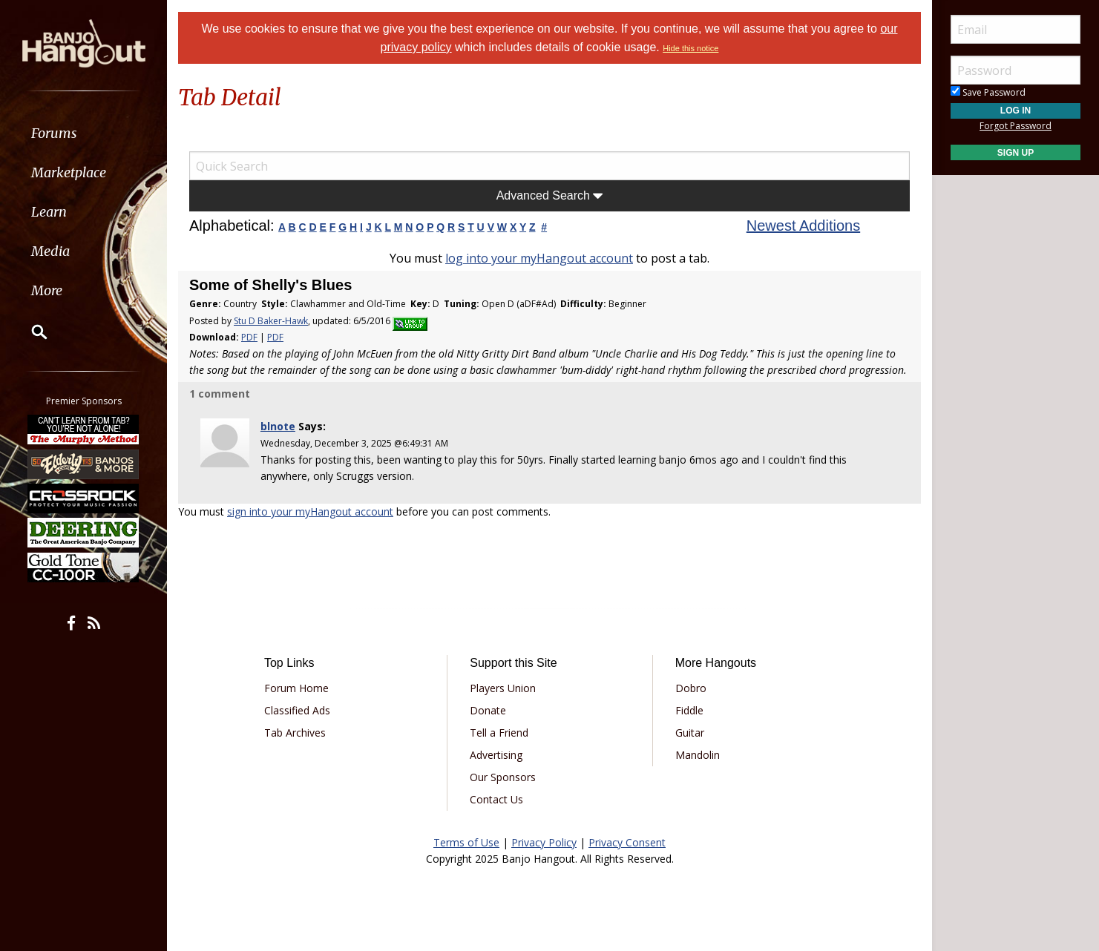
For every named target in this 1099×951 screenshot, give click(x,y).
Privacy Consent (627, 842)
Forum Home (296, 688)
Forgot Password (1016, 125)
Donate (488, 710)
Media (50, 251)
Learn (49, 211)
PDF (249, 337)
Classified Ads (297, 710)
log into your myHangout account (539, 258)
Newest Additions (803, 225)
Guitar (689, 732)
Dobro (690, 688)
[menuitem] (83, 133)
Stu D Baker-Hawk (271, 321)
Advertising (496, 755)
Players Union (503, 688)
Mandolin (697, 755)
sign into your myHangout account (310, 511)
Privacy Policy (544, 842)
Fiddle (689, 710)
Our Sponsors (503, 777)
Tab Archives (295, 732)
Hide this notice (690, 48)
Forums (54, 133)
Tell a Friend (499, 732)
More (46, 290)
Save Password (988, 92)
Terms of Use (466, 842)
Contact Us (496, 799)
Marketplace (68, 172)
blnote (277, 426)
